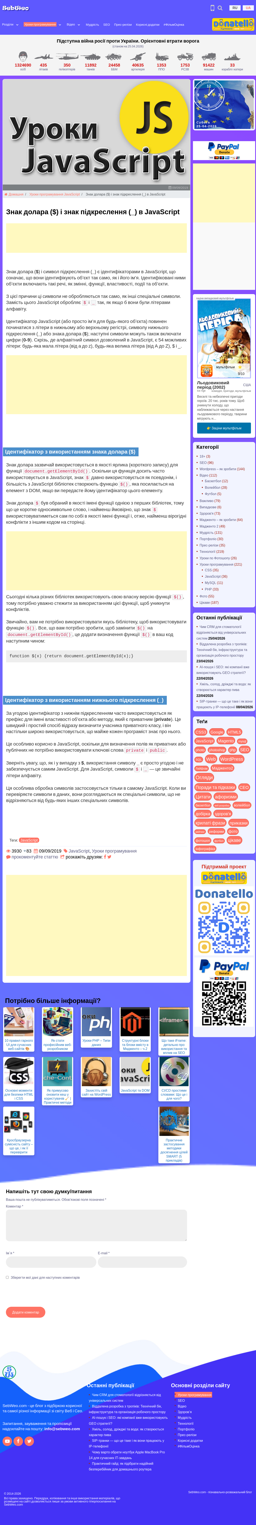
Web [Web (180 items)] (211, 759)
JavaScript (72, 194)
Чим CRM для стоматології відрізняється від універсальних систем (221, 632)
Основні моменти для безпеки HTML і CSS (18, 1094)
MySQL (210, 582)
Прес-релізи (123, 24)
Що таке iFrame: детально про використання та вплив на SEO (174, 1046)
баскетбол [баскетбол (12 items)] (203, 805)
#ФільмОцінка (174, 24)
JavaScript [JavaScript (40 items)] (205, 741)
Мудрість (92, 24)
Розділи (7, 24)
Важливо (207, 500)
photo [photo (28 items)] (200, 749)
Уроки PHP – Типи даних (96, 1042)
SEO (106, 24)
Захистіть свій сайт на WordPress (96, 1092)
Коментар (14, 1206)
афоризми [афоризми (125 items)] (225, 796)
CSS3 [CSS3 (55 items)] (201, 731)
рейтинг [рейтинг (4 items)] (200, 831)
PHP (208, 589)
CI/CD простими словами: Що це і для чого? (174, 1094)
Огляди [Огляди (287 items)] (204, 777)
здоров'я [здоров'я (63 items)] (223, 813)
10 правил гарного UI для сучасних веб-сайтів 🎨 (19, 1044)
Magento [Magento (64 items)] (226, 740)
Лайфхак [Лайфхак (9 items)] (202, 768)
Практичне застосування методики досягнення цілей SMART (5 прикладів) (174, 1150)
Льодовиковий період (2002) (213, 385)
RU (235, 7)
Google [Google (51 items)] (216, 731)
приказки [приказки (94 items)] (239, 823)
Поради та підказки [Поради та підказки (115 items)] (215, 787)
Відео (71, 24)
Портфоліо (208, 539)
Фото (203, 596)
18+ (202, 456)
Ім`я (10, 1253)
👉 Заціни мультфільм (224, 428)
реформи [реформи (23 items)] (216, 831)
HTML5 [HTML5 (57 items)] (234, 731)
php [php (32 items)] (232, 749)
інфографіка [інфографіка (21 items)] (205, 848)
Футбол (211, 493)
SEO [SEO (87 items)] (244, 749)
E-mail (104, 1253)
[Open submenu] (17, 24)
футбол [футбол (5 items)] (219, 840)
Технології (208, 551)
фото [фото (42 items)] (232, 831)
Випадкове (208, 507)
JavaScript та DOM (135, 1090)
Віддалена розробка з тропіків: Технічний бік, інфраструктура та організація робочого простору (222, 649)
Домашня (13, 194)
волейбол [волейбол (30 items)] (242, 805)
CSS (208, 570)
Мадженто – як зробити (218, 519)
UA (248, 7)
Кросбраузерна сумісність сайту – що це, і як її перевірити (19, 1146)
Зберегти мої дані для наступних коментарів (45, 1277)
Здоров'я (207, 513)
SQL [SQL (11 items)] (199, 759)
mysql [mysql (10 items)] (242, 741)
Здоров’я (185, 1412)
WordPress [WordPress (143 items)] (231, 759)
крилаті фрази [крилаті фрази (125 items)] (210, 823)
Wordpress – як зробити (218, 469)
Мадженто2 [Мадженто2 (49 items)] (222, 767)
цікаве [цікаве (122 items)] (234, 840)
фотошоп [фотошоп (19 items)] (203, 840)
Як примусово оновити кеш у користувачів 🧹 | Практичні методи (57, 1096)
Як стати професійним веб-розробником (58, 1044)
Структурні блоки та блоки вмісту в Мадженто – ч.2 (135, 1044)
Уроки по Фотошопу (215, 558)
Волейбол (212, 487)
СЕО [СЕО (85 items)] (244, 787)
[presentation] (38, 1295)
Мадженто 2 (209, 526)
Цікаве (205, 602)
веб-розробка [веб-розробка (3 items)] (222, 805)
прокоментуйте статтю (35, 857)
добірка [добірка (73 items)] (203, 813)
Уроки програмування (40, 24)
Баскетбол (213, 481)
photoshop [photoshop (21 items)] (217, 750)
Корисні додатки (147, 24)
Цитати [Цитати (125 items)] (203, 796)
